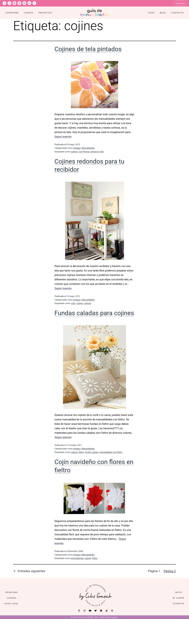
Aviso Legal (13, 604)
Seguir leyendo (63, 136)
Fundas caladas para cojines (94, 313)
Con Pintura (83, 151)
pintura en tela (97, 151)
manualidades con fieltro (110, 452)
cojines (74, 151)
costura (87, 303)
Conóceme (12, 12)
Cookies (13, 598)
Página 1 (154, 571)
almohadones (77, 558)
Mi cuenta (177, 598)
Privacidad (13, 592)
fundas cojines (91, 452)
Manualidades (88, 148)
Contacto (177, 12)
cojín (73, 303)
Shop (151, 12)
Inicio (177, 592)
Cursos (28, 12)
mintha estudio (112, 617)
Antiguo (77, 148)
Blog (163, 12)
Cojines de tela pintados (88, 49)
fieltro (81, 452)
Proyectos (45, 12)
